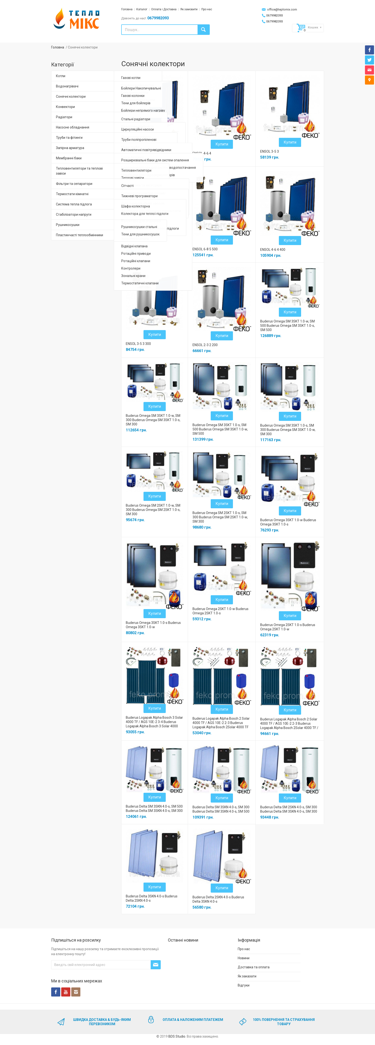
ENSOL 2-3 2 (135, 245)
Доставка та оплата (254, 967)
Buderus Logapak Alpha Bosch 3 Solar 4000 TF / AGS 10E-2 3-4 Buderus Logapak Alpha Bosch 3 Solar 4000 (154, 722)
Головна (126, 9)
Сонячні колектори (71, 96)
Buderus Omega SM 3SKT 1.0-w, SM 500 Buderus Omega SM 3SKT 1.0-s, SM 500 (287, 325)
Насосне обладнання (72, 127)
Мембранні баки (69, 158)
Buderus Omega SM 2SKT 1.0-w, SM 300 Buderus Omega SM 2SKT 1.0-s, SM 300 (153, 510)
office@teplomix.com (279, 9)
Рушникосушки (67, 225)
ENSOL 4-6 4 (202, 153)
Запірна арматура (70, 148)
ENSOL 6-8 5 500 (205, 249)
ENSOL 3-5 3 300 (138, 344)
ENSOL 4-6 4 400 (272, 250)
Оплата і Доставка (163, 9)
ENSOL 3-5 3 (269, 151)
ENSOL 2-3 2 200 (205, 345)
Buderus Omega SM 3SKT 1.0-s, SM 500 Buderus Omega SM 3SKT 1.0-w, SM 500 (220, 429)
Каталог (141, 9)
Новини (243, 958)
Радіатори (64, 117)
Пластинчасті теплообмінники (79, 235)
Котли (60, 76)
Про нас (206, 9)
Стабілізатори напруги (73, 214)
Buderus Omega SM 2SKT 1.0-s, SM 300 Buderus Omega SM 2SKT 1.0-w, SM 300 (220, 517)
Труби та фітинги (69, 137)
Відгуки (243, 985)
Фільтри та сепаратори (74, 184)
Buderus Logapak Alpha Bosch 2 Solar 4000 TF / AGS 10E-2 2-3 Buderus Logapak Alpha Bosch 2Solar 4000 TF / (289, 723)
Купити (154, 144)
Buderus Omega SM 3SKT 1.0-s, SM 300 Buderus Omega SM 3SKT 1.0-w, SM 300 (287, 429)
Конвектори (65, 107)
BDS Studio (176, 1036)
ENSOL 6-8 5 (135, 154)
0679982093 (272, 15)
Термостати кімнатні (72, 194)
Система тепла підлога (74, 204)
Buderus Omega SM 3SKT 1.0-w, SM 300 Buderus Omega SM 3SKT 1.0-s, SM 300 (153, 420)
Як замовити (189, 9)
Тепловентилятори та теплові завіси (79, 170)
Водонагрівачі (67, 86)
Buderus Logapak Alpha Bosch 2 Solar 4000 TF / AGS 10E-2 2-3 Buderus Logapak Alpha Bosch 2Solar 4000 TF (221, 723)
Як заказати (247, 976)
